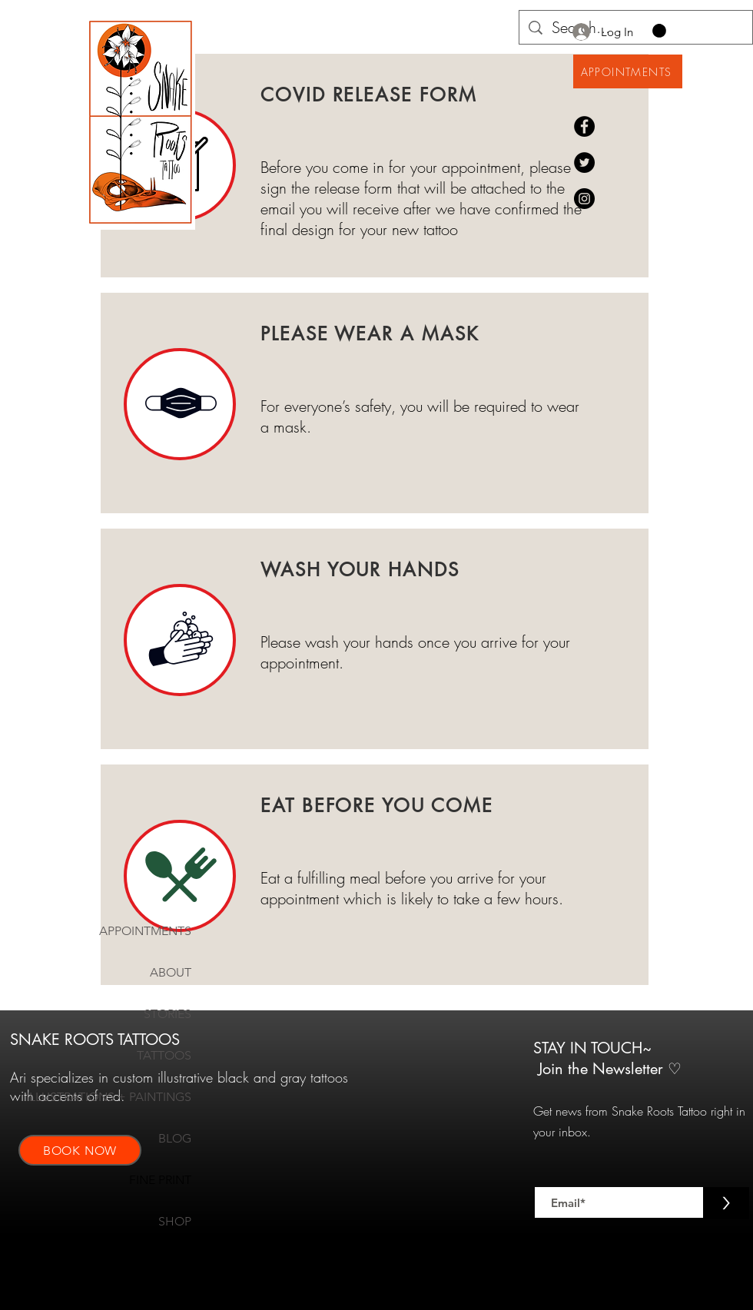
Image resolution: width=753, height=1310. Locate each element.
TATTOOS (164, 1055)
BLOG (174, 1138)
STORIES (167, 1014)
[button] (659, 31)
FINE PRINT (160, 1179)
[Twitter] (584, 162)
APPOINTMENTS (145, 931)
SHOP (174, 1221)
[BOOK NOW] (79, 1150)
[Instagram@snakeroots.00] (584, 198)
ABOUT (170, 972)
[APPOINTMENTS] (627, 71)
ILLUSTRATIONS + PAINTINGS (144, 1096)
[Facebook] (584, 126)
